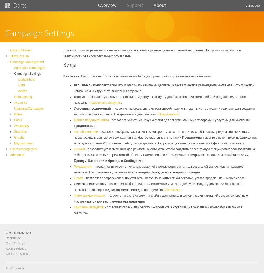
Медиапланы (23, 143)
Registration (13, 237)
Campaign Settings (27, 74)
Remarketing (23, 97)
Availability (21, 126)
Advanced (17, 155)
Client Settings (15, 243)
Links (21, 85)
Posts (18, 120)
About (159, 7)
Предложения (168, 114)
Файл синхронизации (89, 195)
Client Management (23, 149)
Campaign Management (27, 62)
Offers (18, 114)
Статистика (172, 190)
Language (253, 7)
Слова (78, 178)
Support (135, 7)
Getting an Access (17, 253)
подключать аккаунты (105, 103)
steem (20, 268)
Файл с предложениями (91, 120)
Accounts (20, 103)
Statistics (20, 132)
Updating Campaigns (29, 108)
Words (22, 91)
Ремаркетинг (83, 166)
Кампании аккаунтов (89, 207)
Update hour (26, 79)
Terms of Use (19, 56)
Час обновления (86, 132)
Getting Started (20, 50)
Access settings (16, 248)
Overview (107, 7)
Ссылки (79, 149)
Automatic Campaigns (29, 68)
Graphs (19, 137)
